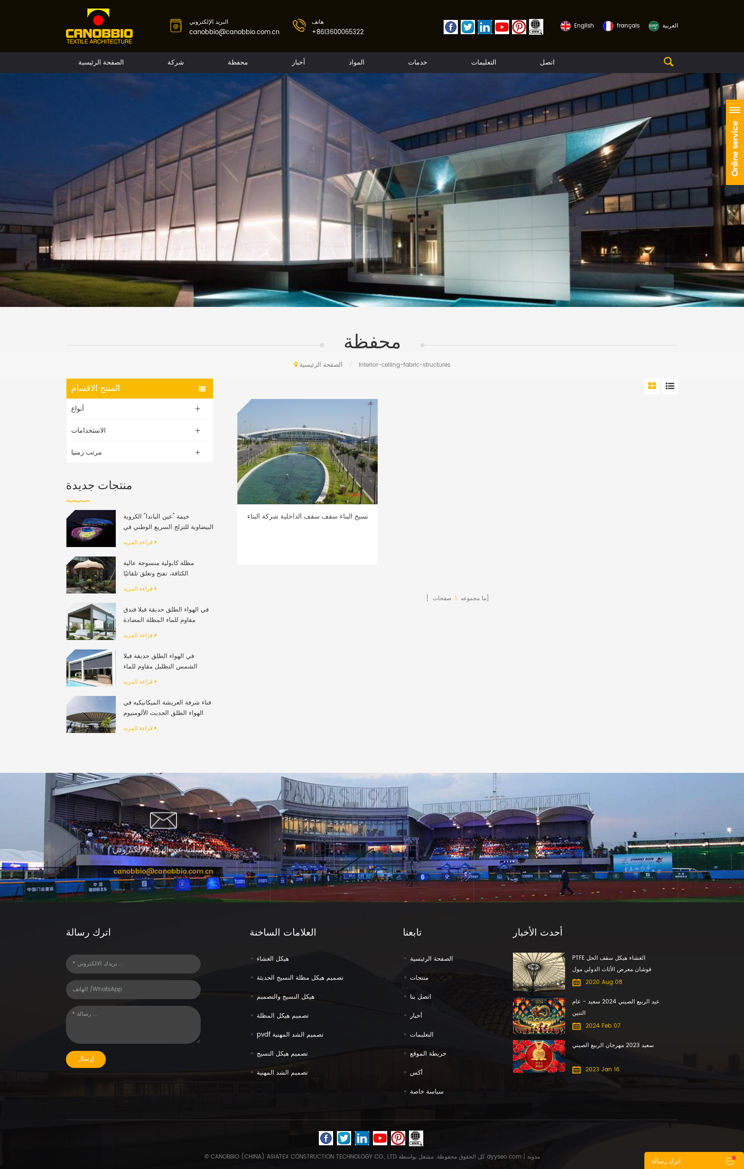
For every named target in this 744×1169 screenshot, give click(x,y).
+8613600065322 (338, 32)
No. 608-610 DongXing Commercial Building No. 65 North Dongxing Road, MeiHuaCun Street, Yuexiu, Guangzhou (372, 904)
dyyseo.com (504, 1156)
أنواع (77, 408)
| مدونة (530, 1156)
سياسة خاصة (427, 1092)
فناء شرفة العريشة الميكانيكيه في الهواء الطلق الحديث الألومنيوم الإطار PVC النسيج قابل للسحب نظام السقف (167, 708)
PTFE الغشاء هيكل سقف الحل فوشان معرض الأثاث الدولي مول (611, 964)
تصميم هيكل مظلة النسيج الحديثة (300, 978)
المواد (356, 62)
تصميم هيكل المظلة (283, 1016)
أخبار (298, 62)
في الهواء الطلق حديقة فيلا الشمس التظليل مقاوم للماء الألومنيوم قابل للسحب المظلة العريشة (163, 661)
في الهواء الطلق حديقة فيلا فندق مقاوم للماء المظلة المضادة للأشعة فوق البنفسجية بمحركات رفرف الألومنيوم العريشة (166, 615)
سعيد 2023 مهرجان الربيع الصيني (613, 1045)
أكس (416, 1073)
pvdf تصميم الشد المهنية (290, 1035)
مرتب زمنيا (86, 452)
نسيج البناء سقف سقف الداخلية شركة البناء (307, 516)
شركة (175, 62)
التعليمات (483, 62)
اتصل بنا (420, 997)
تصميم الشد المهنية (282, 1073)
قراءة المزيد (140, 542)
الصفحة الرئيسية (101, 62)
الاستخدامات (88, 430)
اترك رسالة (666, 1162)
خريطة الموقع (428, 1054)
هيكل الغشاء (273, 959)
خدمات (418, 62)
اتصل (547, 62)
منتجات (419, 978)
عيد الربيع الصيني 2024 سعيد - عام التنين (616, 1007)
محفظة (238, 62)
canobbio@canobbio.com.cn (234, 32)
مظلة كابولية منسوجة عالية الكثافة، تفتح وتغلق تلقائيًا (158, 568)
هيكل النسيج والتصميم (286, 997)
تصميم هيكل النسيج (282, 1054)
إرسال (86, 1059)
